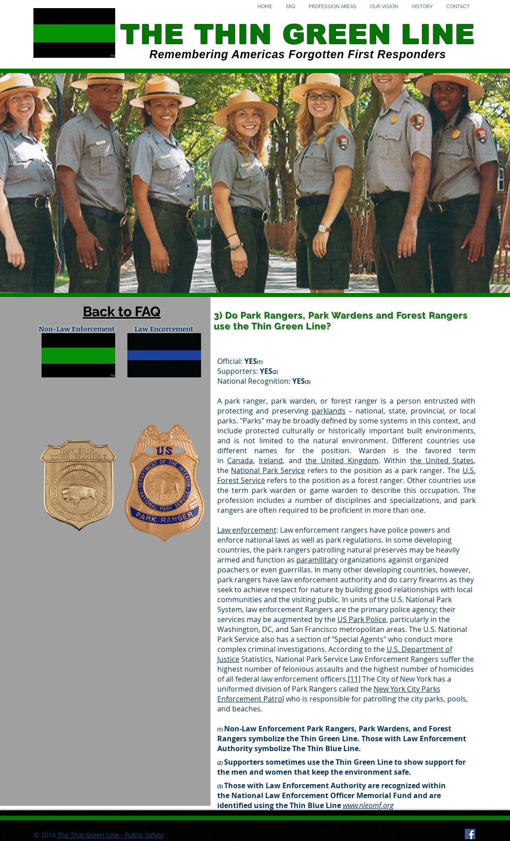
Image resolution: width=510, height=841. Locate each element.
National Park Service (268, 470)
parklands (329, 411)
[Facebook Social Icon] (470, 834)
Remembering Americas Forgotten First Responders (298, 54)
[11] (354, 679)
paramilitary (317, 560)
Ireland (271, 460)
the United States (441, 460)
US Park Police (361, 619)
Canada (240, 460)
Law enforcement (246, 530)
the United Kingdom (341, 460)
